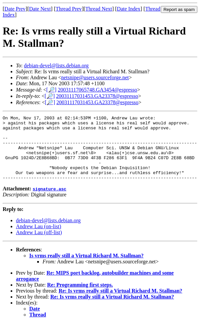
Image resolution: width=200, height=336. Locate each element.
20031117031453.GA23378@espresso (97, 96)
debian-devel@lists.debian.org (56, 65)
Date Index (129, 9)
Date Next (40, 9)
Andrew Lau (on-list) (38, 239)
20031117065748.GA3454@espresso (97, 90)
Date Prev (15, 9)
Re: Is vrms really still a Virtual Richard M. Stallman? (120, 303)
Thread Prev (68, 9)
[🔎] (51, 90)
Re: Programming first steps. (80, 298)
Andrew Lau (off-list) (39, 245)
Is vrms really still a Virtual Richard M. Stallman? (86, 268)
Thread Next (98, 9)
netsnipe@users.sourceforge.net (95, 77)
